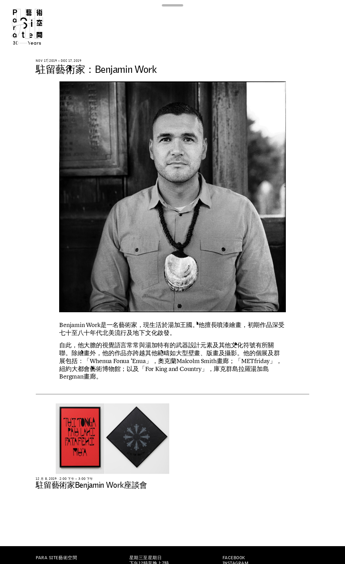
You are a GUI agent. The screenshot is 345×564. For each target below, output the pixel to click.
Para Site (35, 27)
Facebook (234, 558)
